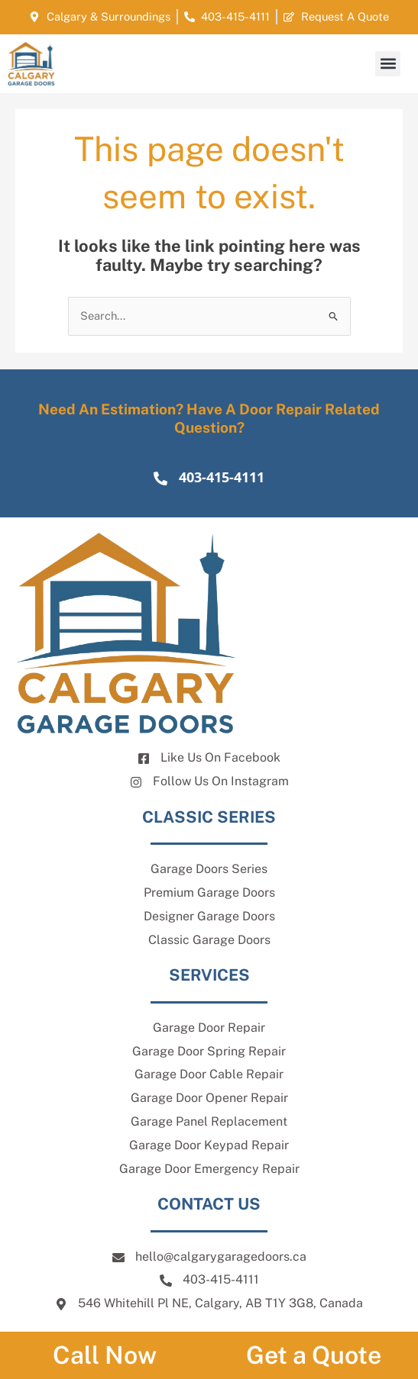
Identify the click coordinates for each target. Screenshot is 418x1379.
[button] (387, 63)
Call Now (105, 1355)
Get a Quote (313, 1355)
